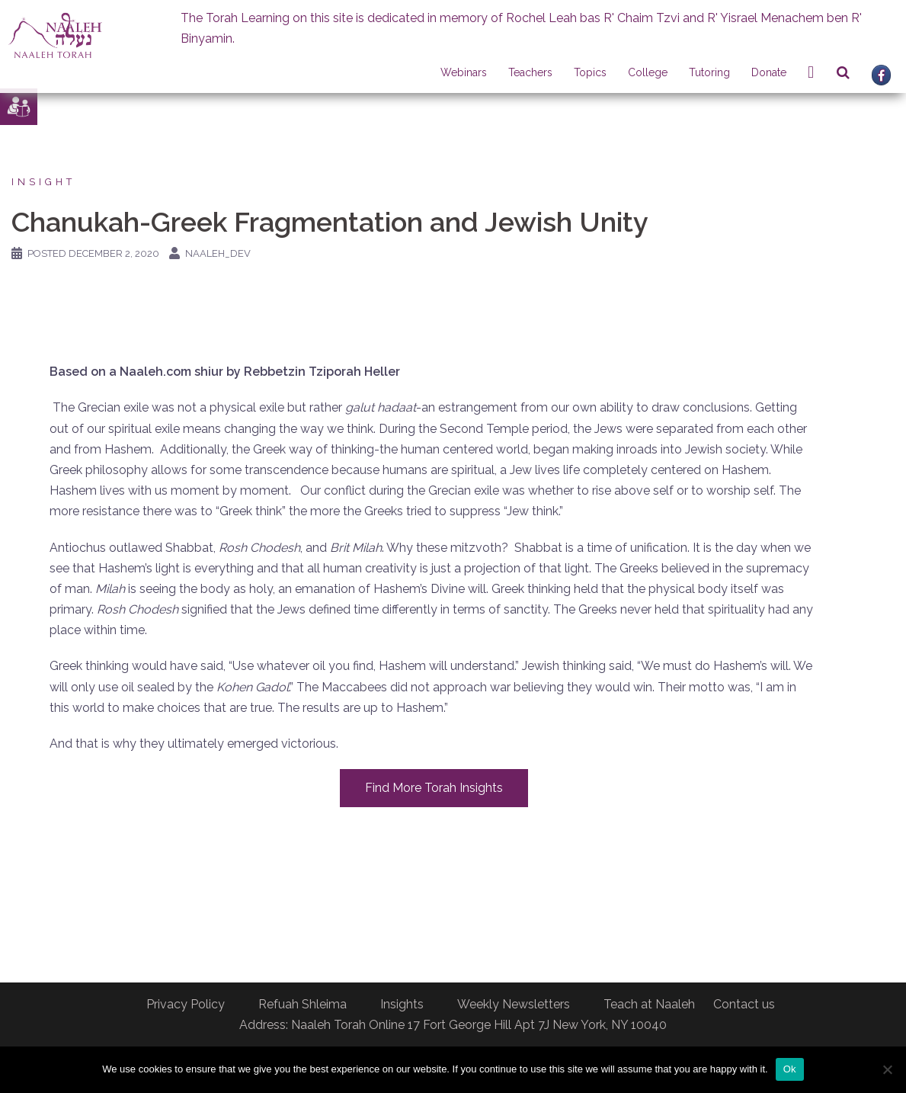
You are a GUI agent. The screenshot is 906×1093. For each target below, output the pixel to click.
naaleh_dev (218, 253)
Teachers (530, 72)
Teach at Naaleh (649, 1004)
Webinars (463, 72)
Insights (402, 1004)
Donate (768, 72)
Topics (590, 72)
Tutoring (709, 72)
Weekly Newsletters (513, 1004)
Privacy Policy (185, 1004)
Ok (789, 1069)
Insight (43, 182)
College (647, 72)
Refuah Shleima (302, 1004)
